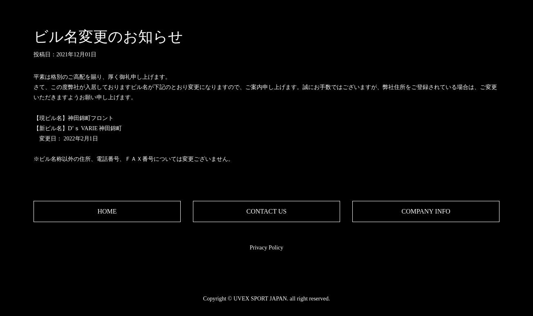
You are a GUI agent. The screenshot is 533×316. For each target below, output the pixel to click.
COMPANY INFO (425, 211)
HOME (106, 211)
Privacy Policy (266, 248)
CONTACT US (266, 211)
